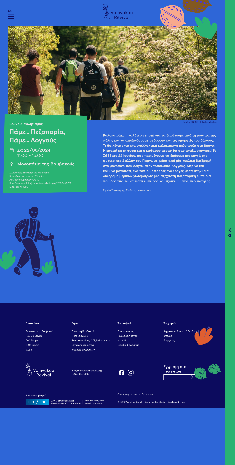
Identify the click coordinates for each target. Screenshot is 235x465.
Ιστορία (167, 336)
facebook (121, 372)
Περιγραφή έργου (128, 336)
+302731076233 (80, 374)
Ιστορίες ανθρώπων (83, 349)
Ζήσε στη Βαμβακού (83, 331)
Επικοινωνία (147, 394)
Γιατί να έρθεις (80, 336)
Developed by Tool (176, 402)
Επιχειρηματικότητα (83, 345)
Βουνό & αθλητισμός (26, 124)
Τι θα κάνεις (32, 345)
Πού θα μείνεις (34, 336)
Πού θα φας (32, 340)
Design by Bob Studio (155, 402)
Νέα (135, 394)
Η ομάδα (122, 340)
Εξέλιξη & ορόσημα (128, 345)
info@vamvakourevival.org (87, 370)
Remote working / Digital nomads (91, 340)
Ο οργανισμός (126, 331)
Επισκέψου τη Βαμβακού (39, 331)
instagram (131, 372)
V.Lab (29, 349)
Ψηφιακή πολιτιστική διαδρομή (181, 331)
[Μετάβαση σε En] (11, 11)
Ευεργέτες (169, 340)
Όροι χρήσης (124, 394)
